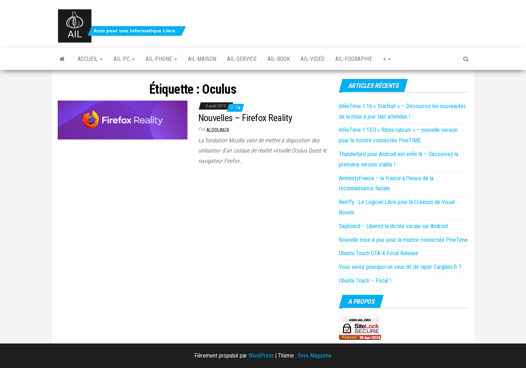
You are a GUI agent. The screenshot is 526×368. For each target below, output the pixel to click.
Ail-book (279, 59)
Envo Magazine (315, 355)
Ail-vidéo (312, 59)
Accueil (90, 59)
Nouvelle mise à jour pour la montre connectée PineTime (403, 239)
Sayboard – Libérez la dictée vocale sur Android (393, 226)
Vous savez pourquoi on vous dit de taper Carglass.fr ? (400, 266)
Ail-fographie (353, 59)
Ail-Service (242, 59)
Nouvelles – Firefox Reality (245, 117)
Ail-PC (124, 59)
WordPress (261, 355)
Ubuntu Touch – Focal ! (365, 280)
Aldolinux (217, 130)
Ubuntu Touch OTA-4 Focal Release (378, 253)
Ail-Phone (161, 59)
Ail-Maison (202, 59)
